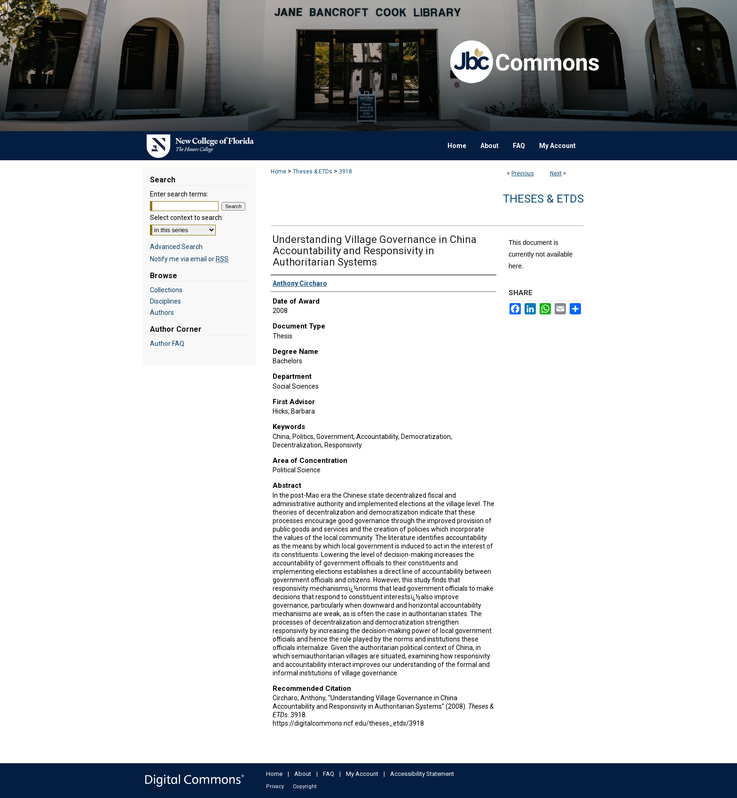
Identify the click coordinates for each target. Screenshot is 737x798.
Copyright (304, 786)
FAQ (328, 773)
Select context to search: (186, 217)
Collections (166, 290)
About (302, 773)
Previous (522, 173)
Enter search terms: (179, 194)
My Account (362, 773)
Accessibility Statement (422, 773)
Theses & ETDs (312, 171)
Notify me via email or (189, 259)
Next (556, 173)
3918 (345, 171)
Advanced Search (176, 246)
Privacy (275, 786)
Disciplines (165, 301)
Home (278, 171)
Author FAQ (167, 343)
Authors (162, 312)
